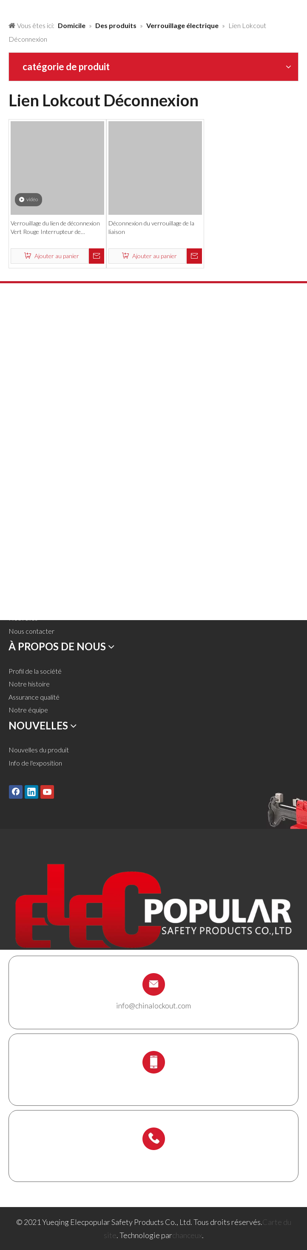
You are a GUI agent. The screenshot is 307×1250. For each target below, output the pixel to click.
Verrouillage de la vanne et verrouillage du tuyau (77, 383)
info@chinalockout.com (153, 1005)
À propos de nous (34, 579)
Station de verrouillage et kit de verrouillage (71, 487)
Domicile (21, 540)
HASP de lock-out (34, 370)
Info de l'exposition (35, 763)
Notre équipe (28, 710)
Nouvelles (23, 618)
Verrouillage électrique (41, 435)
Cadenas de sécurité (38, 344)
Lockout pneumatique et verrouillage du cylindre (78, 396)
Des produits (27, 553)
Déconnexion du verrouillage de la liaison (151, 227)
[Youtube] (47, 791)
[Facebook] (16, 791)
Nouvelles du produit (39, 750)
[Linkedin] (31, 791)
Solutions (22, 566)
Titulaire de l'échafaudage (45, 500)
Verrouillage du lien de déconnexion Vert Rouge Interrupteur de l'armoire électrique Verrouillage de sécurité (55, 227)
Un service (24, 592)
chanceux (187, 1235)
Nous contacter (31, 631)
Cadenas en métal (34, 357)
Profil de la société (35, 671)
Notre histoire (29, 684)
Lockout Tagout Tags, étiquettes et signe (66, 448)
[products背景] (7, 7)
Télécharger (26, 605)
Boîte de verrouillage (38, 474)
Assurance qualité (34, 697)
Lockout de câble (34, 461)
